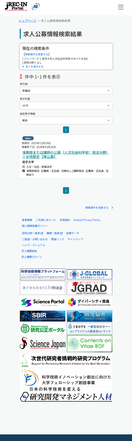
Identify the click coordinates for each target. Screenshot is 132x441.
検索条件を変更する (36, 54)
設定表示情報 (27, 113)
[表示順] (66, 90)
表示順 (24, 84)
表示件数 (25, 99)
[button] (121, 7)
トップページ (27, 20)
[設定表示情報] (66, 120)
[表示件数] (66, 105)
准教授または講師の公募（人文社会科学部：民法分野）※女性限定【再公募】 (66, 154)
